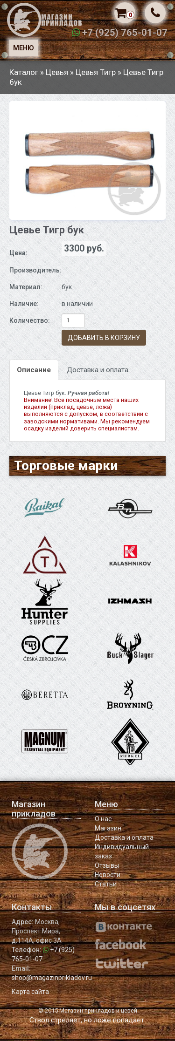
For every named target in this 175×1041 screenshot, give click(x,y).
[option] (87, 160)
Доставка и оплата (97, 370)
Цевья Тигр (96, 72)
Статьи (106, 884)
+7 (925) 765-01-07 (125, 32)
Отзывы (107, 865)
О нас (103, 819)
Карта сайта (30, 991)
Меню (23, 48)
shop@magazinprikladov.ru (52, 977)
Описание (34, 370)
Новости (107, 874)
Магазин (108, 828)
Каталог (23, 72)
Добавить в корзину (104, 337)
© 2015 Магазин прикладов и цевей (87, 1010)
